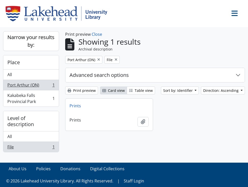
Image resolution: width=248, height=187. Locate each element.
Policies (43, 169)
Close (97, 34)
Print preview (81, 90)
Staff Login (134, 181)
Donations (70, 169)
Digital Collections (107, 169)
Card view (113, 90)
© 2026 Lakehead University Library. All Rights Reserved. (59, 181)
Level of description (20, 121)
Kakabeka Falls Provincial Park (31, 98)
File (31, 148)
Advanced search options (99, 75)
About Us (17, 169)
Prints (75, 106)
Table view (141, 90)
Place (13, 62)
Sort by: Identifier (178, 90)
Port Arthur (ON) (31, 86)
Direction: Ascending (221, 90)
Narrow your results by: (30, 41)
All (9, 74)
